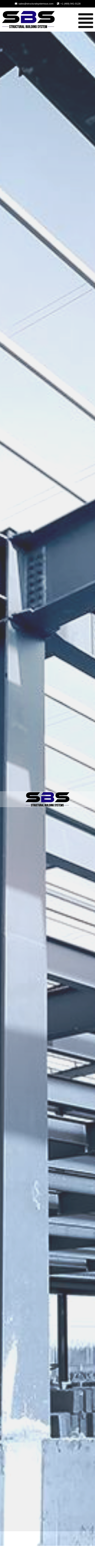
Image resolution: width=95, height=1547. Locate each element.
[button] (76, 21)
